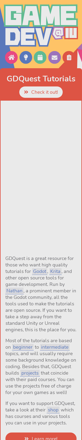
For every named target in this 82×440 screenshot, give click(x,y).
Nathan (14, 291)
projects (30, 373)
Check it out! (41, 92)
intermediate (55, 347)
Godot (39, 271)
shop (53, 410)
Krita (55, 271)
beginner (23, 347)
